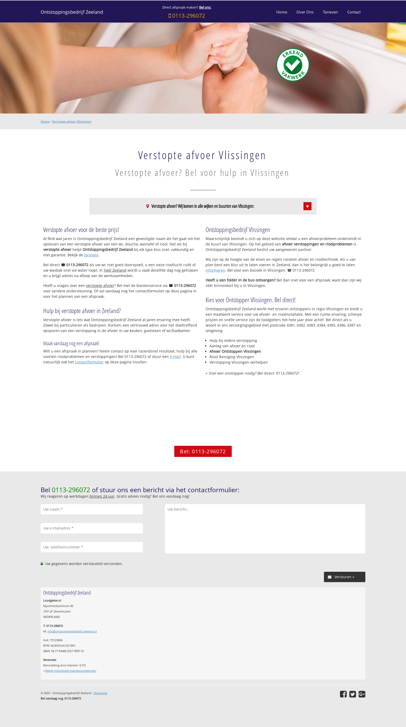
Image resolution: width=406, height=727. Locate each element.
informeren (215, 270)
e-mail (175, 356)
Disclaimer (100, 693)
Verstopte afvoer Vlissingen (71, 121)
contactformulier (89, 361)
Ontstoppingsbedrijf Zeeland (72, 12)
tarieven (91, 254)
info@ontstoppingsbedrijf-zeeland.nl (72, 631)
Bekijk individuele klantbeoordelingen (70, 671)
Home (45, 121)
